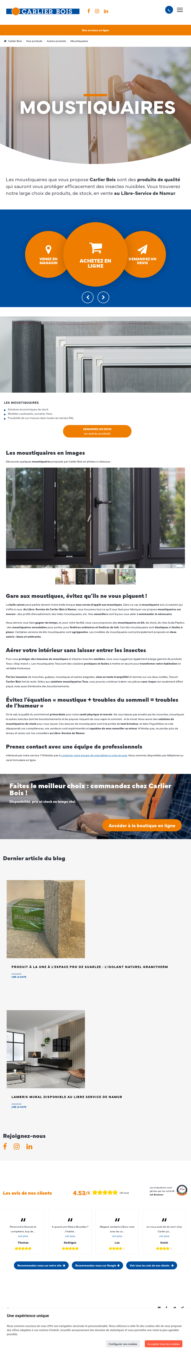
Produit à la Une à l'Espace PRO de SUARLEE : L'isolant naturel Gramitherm (90, 966)
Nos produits (34, 41)
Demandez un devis (97, 431)
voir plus (23, 1236)
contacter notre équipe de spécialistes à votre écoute (94, 755)
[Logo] (42, 11)
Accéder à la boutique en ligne (142, 825)
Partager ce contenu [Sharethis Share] (184, 1308)
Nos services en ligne (95, 30)
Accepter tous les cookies (164, 1344)
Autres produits (56, 41)
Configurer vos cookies (123, 1344)
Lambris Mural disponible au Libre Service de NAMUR (67, 1096)
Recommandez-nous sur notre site (39, 1265)
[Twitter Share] (176, 1308)
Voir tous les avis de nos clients (150, 1265)
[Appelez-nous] (169, 10)
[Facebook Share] (168, 1308)
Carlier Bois (13, 41)
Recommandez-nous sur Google (95, 1265)
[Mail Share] (161, 1308)
